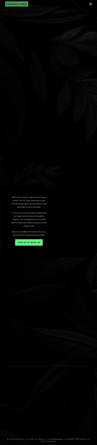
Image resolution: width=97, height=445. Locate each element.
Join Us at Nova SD (28, 242)
